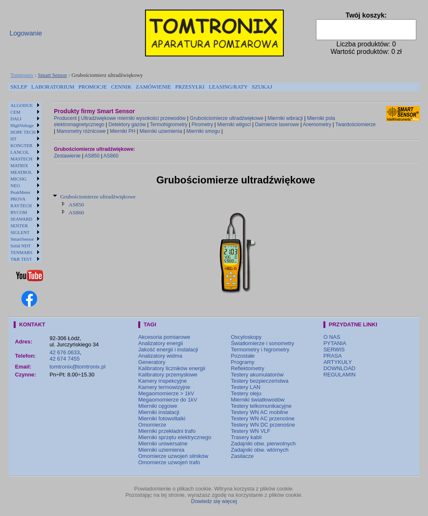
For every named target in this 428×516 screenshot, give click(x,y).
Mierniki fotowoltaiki (162, 418)
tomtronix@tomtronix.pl (77, 366)
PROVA (17, 198)
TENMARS (21, 252)
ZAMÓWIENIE (153, 87)
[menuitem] (18, 87)
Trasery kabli (246, 437)
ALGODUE (21, 105)
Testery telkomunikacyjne (261, 406)
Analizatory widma (160, 356)
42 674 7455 (64, 359)
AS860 (110, 156)
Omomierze (152, 425)
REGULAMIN (340, 374)
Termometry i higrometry (260, 349)
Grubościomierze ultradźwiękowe (226, 118)
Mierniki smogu (203, 131)
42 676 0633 (64, 352)
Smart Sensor (52, 75)
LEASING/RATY (228, 87)
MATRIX (19, 165)
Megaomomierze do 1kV (167, 400)
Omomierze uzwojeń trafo (169, 462)
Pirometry (202, 124)
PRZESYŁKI (189, 87)
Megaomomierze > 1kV (166, 393)
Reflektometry (247, 368)
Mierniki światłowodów (258, 400)
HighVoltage (21, 125)
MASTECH (21, 158)
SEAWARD (21, 218)
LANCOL (19, 152)
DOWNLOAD (340, 368)
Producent (65, 118)
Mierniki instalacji (158, 412)
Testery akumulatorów (257, 374)
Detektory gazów (127, 124)
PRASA (333, 356)
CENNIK (121, 87)
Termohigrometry (169, 124)
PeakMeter (20, 192)
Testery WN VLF (250, 431)
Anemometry (317, 124)
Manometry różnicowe (80, 131)
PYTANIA (335, 343)
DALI (15, 118)
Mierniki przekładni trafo (167, 431)
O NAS (332, 337)
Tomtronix (21, 75)
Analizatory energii (160, 343)
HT (13, 138)
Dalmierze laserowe (277, 124)
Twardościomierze (355, 124)
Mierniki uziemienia (161, 131)
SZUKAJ (262, 87)
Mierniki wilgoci (234, 124)
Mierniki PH (122, 131)
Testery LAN (245, 387)
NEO (15, 185)
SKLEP (18, 87)
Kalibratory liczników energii (171, 368)
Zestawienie (67, 156)
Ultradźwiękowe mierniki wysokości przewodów (133, 118)
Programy (242, 362)
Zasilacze (242, 456)
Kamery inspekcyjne (162, 381)
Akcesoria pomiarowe (164, 337)
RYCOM (18, 212)
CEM (15, 111)
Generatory (152, 362)
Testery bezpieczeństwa (259, 381)
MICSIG (18, 178)
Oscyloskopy (246, 337)
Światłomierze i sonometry (262, 343)
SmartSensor (22, 238)
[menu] (24, 182)
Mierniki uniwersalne (163, 443)
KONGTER (21, 145)
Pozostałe (243, 356)
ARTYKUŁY (338, 362)
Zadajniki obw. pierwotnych (263, 443)
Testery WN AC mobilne (259, 412)
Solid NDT (20, 245)
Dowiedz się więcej (214, 501)
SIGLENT (20, 232)
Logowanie (26, 33)
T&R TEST (21, 259)
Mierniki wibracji (285, 118)
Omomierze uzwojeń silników (173, 456)
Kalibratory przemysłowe (168, 374)
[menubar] (141, 87)
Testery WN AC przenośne (262, 418)
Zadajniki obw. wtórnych (259, 450)
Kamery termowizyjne (164, 387)
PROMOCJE (93, 87)
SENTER (19, 225)
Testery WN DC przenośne (263, 425)
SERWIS (334, 349)
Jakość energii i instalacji (168, 349)
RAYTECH (21, 205)
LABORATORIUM (52, 87)
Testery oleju (246, 393)
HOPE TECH (23, 132)
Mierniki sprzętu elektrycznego (174, 437)
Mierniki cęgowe (157, 406)
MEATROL (21, 172)
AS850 (91, 156)
